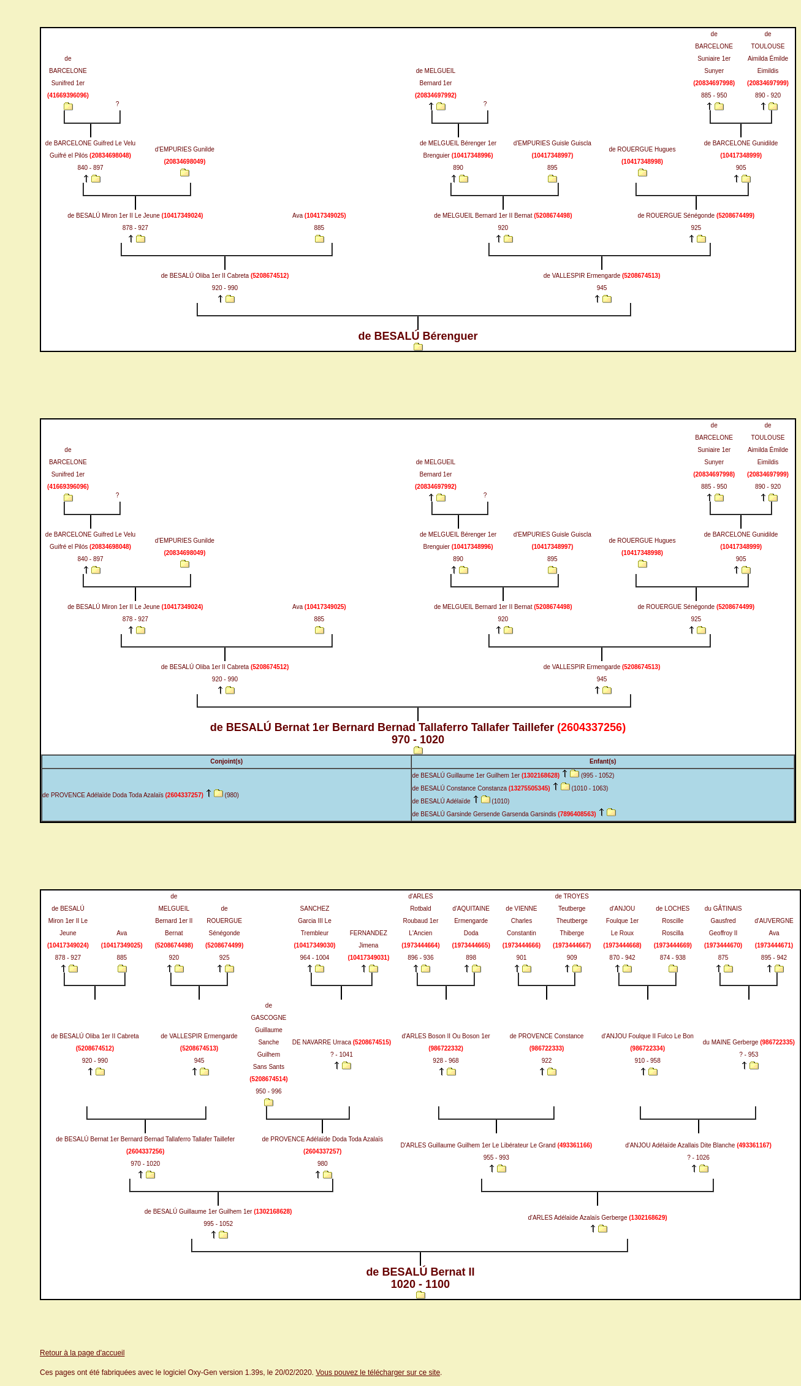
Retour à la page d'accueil (82, 1353)
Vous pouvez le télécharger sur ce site (378, 1372)
